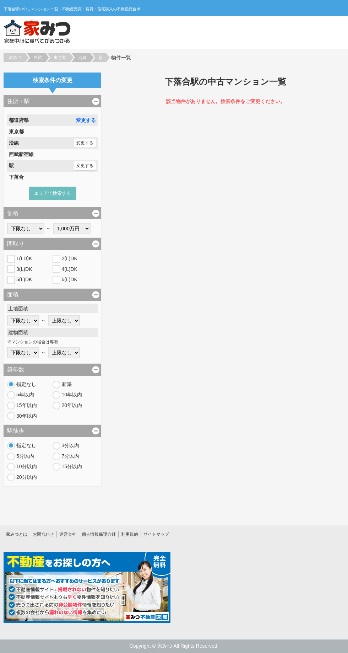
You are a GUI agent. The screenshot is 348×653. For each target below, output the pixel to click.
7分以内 (71, 456)
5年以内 (25, 394)
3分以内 (71, 445)
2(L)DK (69, 258)
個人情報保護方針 (99, 534)
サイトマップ (156, 534)
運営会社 (67, 534)
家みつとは (16, 534)
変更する (86, 120)
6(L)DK (69, 279)
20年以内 (72, 405)
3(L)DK (24, 269)
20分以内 (26, 477)
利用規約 (129, 534)
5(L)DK (24, 279)
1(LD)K (24, 258)
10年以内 (72, 394)
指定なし (26, 384)
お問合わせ (43, 534)
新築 (67, 384)
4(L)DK (69, 269)
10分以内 (26, 466)
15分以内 (72, 466)
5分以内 (25, 456)
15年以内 (26, 405)
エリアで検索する (52, 193)
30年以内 (26, 416)
